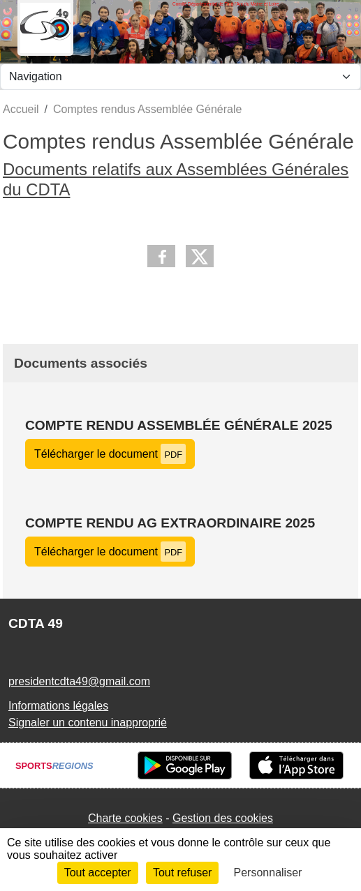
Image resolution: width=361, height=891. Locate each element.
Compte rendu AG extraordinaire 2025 (170, 523)
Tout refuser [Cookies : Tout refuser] (182, 872)
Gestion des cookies (222, 818)
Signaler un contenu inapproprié (87, 722)
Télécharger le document (110, 454)
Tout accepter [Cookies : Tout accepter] (97, 872)
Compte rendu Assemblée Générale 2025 (178, 425)
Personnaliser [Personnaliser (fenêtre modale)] (268, 872)
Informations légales (58, 706)
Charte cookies (125, 818)
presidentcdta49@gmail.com (79, 681)
